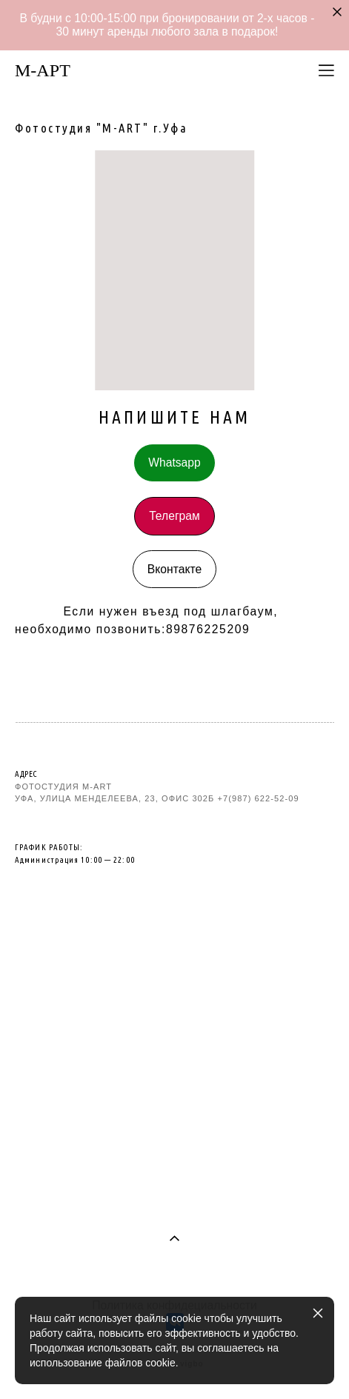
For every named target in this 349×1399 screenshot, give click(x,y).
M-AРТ (42, 70)
